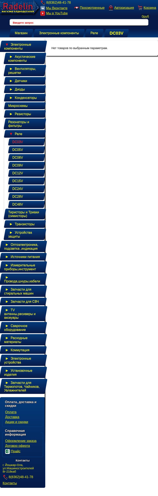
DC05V (17, 149)
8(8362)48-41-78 (55, 2)
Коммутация (16, 350)
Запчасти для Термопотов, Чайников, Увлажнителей (22, 385)
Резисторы (19, 114)
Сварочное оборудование (15, 327)
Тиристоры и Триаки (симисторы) (23, 214)
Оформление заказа (20, 441)
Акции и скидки (16, 422)
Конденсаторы (22, 98)
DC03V (17, 142)
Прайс (12, 451)
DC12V (17, 173)
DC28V (17, 196)
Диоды (16, 89)
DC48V (17, 204)
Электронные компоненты (17, 45)
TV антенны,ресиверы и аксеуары (20, 313)
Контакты (10, 483)
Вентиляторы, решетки (22, 70)
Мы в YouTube (54, 13)
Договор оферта (17, 446)
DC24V (17, 188)
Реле (15, 134)
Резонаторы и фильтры (18, 123)
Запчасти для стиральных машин (19, 290)
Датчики (17, 81)
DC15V (17, 181)
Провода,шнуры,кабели (22, 278)
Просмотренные (89, 7)
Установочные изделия (18, 371)
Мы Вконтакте (53, 8)
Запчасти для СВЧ (21, 301)
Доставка (12, 417)
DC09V (17, 165)
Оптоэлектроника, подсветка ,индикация (21, 245)
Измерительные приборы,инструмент (20, 266)
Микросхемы (18, 105)
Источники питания (22, 257)
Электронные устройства (17, 359)
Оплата (10, 412)
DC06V (17, 157)
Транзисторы (21, 224)
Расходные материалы (16, 339)
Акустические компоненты (21, 57)
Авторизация (121, 7)
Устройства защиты (20, 233)
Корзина (147, 8)
